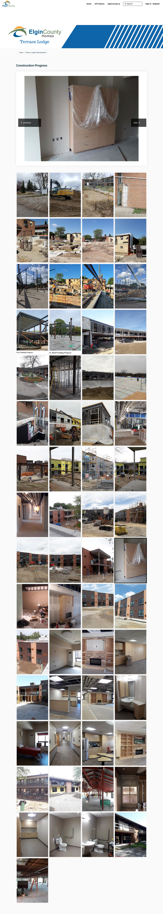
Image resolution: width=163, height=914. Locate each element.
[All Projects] (99, 3)
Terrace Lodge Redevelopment (35, 52)
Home (21, 52)
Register (156, 4)
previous (27, 123)
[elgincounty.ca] (114, 3)
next (135, 123)
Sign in (148, 4)
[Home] (89, 3)
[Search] (132, 4)
